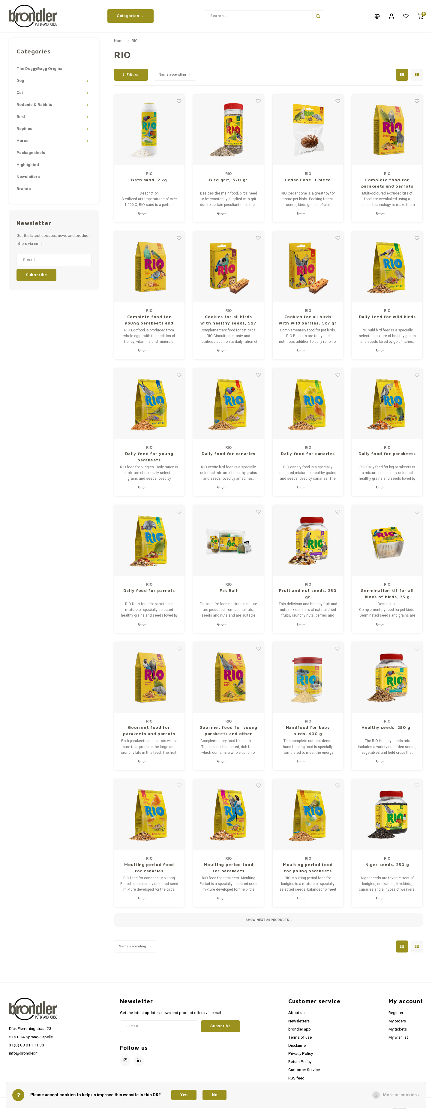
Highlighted (27, 167)
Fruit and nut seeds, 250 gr (308, 596)
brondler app (299, 1031)
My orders (397, 1023)
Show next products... (268, 922)
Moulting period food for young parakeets (308, 869)
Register (395, 1015)
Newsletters (28, 179)
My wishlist (398, 1040)
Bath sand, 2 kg (149, 182)
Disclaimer (297, 1048)
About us (296, 1015)
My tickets (397, 1031)
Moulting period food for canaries (149, 869)
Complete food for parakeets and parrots (387, 185)
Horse (22, 143)
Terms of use (300, 1040)
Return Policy (299, 1064)
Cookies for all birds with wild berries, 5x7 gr (308, 322)
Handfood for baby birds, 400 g (308, 732)
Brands (23, 191)
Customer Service (304, 1072)
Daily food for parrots (149, 592)
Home (119, 43)
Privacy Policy (300, 1056)
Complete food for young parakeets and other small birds (149, 322)
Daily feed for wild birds (387, 319)
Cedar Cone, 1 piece (308, 182)
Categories (130, 17)
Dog (20, 83)
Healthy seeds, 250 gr (387, 729)
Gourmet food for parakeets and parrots (149, 732)
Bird (20, 119)
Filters (131, 77)
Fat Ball (228, 592)
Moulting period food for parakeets (229, 869)
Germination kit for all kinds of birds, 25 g (387, 596)
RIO (135, 43)
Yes (184, 1095)
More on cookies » (401, 1095)
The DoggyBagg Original (40, 71)
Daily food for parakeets (387, 455)
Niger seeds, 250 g (387, 866)
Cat (19, 95)
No (215, 1095)
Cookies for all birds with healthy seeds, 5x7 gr (228, 322)
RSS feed (296, 1080)
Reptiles (24, 131)
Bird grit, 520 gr (228, 182)
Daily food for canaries (228, 455)
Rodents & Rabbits (34, 107)
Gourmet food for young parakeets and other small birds (228, 733)
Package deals (30, 155)
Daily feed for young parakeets (149, 459)
